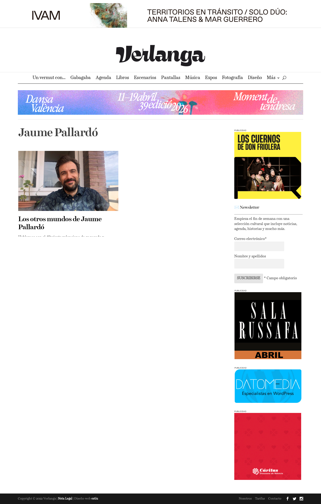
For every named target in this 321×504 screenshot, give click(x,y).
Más (271, 78)
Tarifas (260, 498)
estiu (94, 498)
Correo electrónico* (250, 239)
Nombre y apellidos (250, 256)
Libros (122, 78)
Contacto (274, 498)
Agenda (103, 78)
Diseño (255, 78)
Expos (211, 78)
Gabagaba (80, 78)
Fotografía (232, 78)
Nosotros (245, 498)
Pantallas (170, 78)
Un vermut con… (49, 78)
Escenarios (145, 78)
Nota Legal (65, 498)
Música (192, 78)
